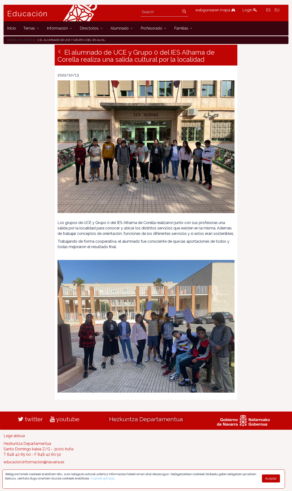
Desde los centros (21, 40)
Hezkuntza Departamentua (146, 419)
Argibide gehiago (102, 478)
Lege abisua (14, 436)
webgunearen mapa (215, 10)
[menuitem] (12, 28)
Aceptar (271, 478)
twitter (30, 419)
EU (276, 10)
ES (268, 10)
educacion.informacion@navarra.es (34, 462)
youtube (64, 419)
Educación (27, 14)
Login (249, 10)
